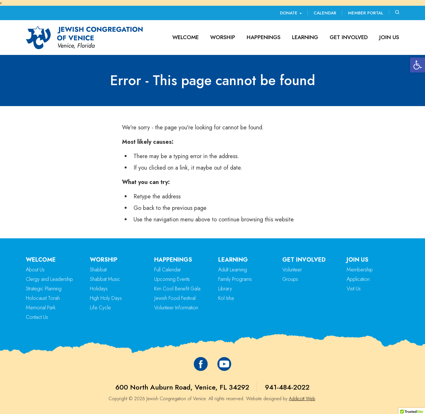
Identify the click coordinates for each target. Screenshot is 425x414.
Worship (222, 37)
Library (225, 288)
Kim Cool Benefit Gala (177, 288)
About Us (35, 269)
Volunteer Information (176, 307)
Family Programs (235, 279)
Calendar (325, 13)
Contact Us (37, 317)
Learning (305, 37)
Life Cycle (100, 307)
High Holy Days (106, 298)
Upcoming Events (172, 279)
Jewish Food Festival (175, 298)
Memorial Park (40, 307)
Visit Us (354, 288)
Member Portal (365, 13)
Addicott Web (302, 398)
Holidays (99, 288)
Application (358, 279)
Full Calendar (167, 269)
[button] (417, 64)
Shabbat (98, 269)
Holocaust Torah (43, 298)
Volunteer (292, 269)
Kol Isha (226, 298)
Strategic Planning (43, 288)
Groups (290, 279)
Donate (291, 13)
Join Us (389, 37)
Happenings (264, 37)
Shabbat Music (105, 279)
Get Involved (349, 37)
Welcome (185, 37)
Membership (360, 269)
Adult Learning (232, 269)
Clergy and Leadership (49, 279)
